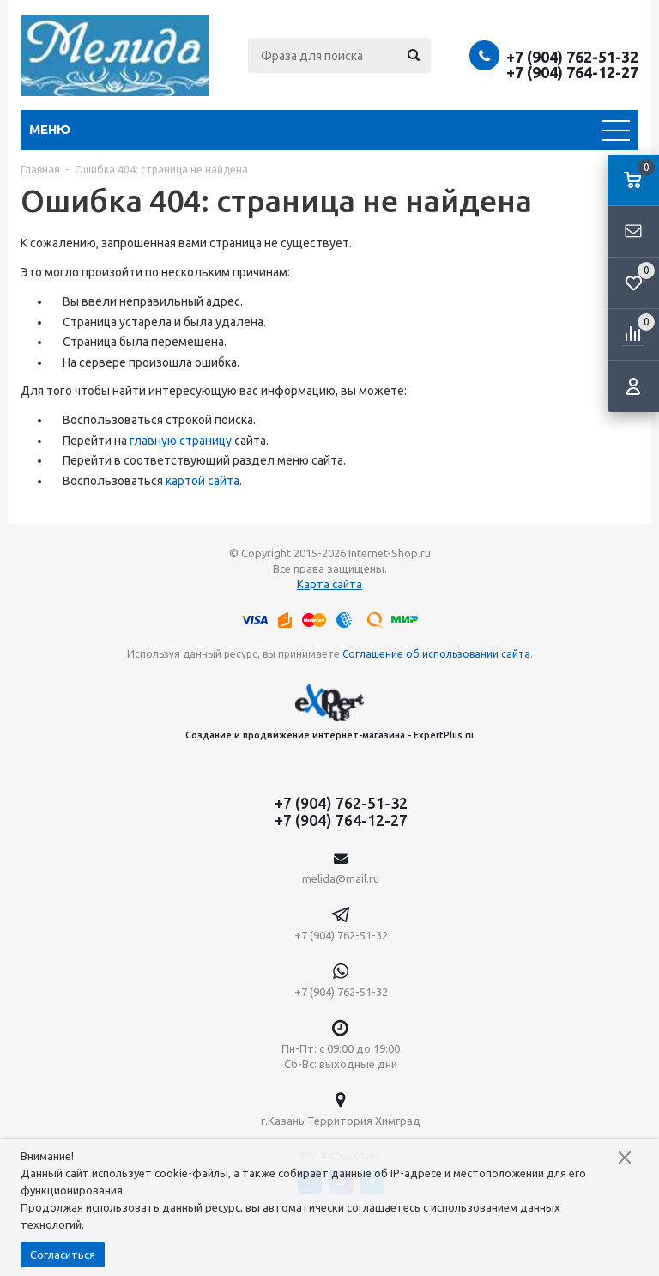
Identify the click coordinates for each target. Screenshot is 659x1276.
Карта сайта (329, 584)
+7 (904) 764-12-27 (572, 72)
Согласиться (62, 1255)
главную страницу (181, 440)
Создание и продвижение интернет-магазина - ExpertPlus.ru (329, 711)
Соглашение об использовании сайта (436, 653)
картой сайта (202, 481)
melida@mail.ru (340, 878)
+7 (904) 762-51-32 (572, 56)
